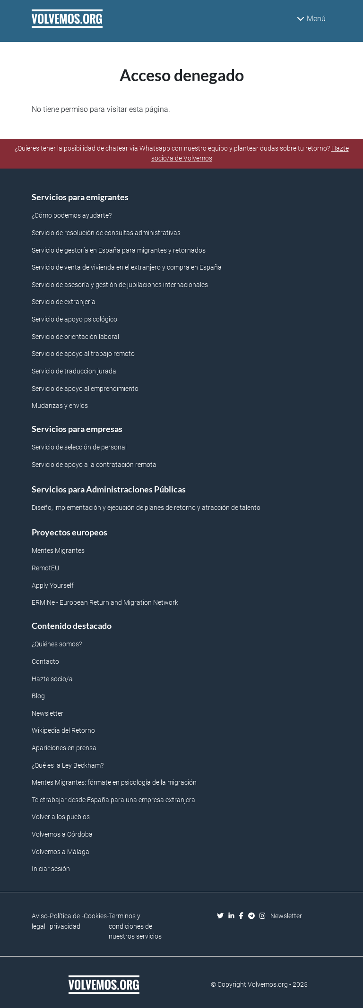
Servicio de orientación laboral (75, 337)
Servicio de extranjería (63, 302)
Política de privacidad (65, 921)
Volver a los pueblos (61, 817)
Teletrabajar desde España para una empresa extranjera (113, 800)
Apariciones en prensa (64, 748)
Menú (311, 18)
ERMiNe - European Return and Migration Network (105, 603)
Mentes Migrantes (58, 551)
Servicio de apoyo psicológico (74, 319)
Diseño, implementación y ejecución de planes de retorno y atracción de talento (146, 508)
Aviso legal (40, 921)
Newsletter (47, 714)
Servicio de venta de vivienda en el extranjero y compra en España (127, 267)
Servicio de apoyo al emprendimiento (85, 389)
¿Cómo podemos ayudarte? (72, 216)
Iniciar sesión (51, 869)
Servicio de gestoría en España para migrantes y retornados (119, 250)
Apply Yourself (53, 586)
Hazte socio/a (52, 679)
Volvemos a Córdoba (62, 834)
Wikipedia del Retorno (63, 731)
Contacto (45, 662)
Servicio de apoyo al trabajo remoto (83, 354)
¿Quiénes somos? (57, 644)
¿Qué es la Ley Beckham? (68, 766)
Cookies (95, 916)
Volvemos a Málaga (60, 852)
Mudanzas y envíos (60, 406)
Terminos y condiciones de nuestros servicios (135, 926)
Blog (38, 696)
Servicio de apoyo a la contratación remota (94, 465)
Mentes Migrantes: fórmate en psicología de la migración (114, 783)
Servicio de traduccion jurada (74, 371)
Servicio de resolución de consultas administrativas (106, 233)
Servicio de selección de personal (79, 447)
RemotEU (45, 568)
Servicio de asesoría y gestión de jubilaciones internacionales (120, 285)
